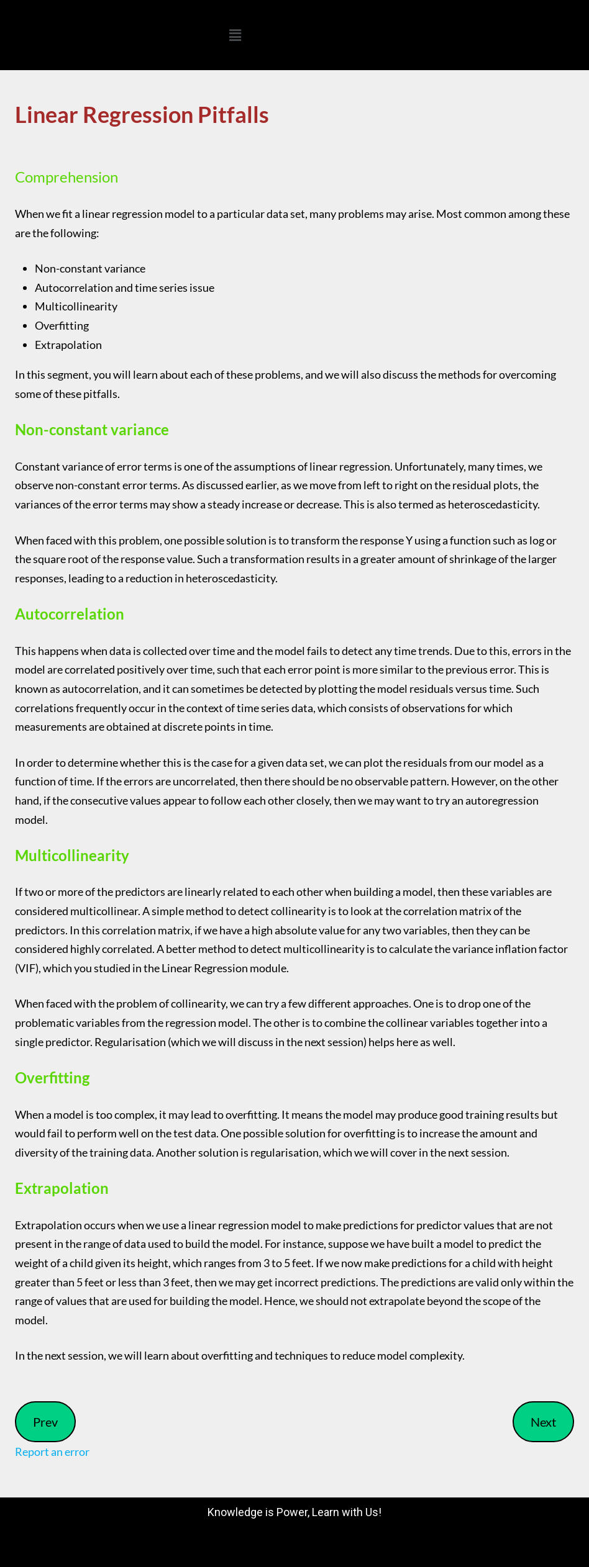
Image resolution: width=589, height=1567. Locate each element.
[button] (234, 35)
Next (543, 1421)
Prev (45, 1421)
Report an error (52, 1451)
